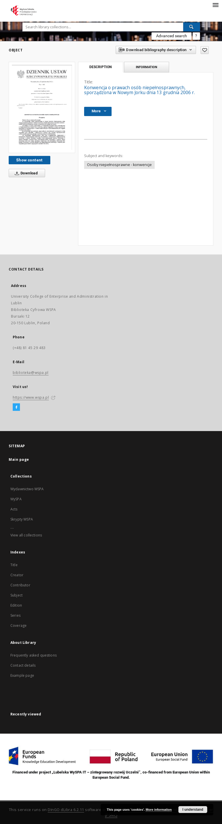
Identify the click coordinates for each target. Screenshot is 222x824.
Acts (14, 509)
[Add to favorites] (205, 50)
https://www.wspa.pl (31, 397)
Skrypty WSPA (21, 519)
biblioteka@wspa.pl (31, 372)
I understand (192, 810)
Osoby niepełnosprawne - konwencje (119, 164)
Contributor (20, 585)
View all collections (26, 535)
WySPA (16, 499)
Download (25, 173)
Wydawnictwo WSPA (27, 488)
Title (14, 564)
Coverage (18, 625)
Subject (16, 595)
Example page (22, 675)
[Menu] (215, 4)
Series (15, 615)
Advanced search (171, 35)
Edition (16, 605)
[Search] (191, 26)
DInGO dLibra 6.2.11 (66, 809)
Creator (16, 575)
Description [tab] (100, 67)
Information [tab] (146, 67)
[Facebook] (16, 407)
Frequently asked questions (33, 655)
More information (159, 809)
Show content (29, 160)
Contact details (23, 665)
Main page (19, 459)
